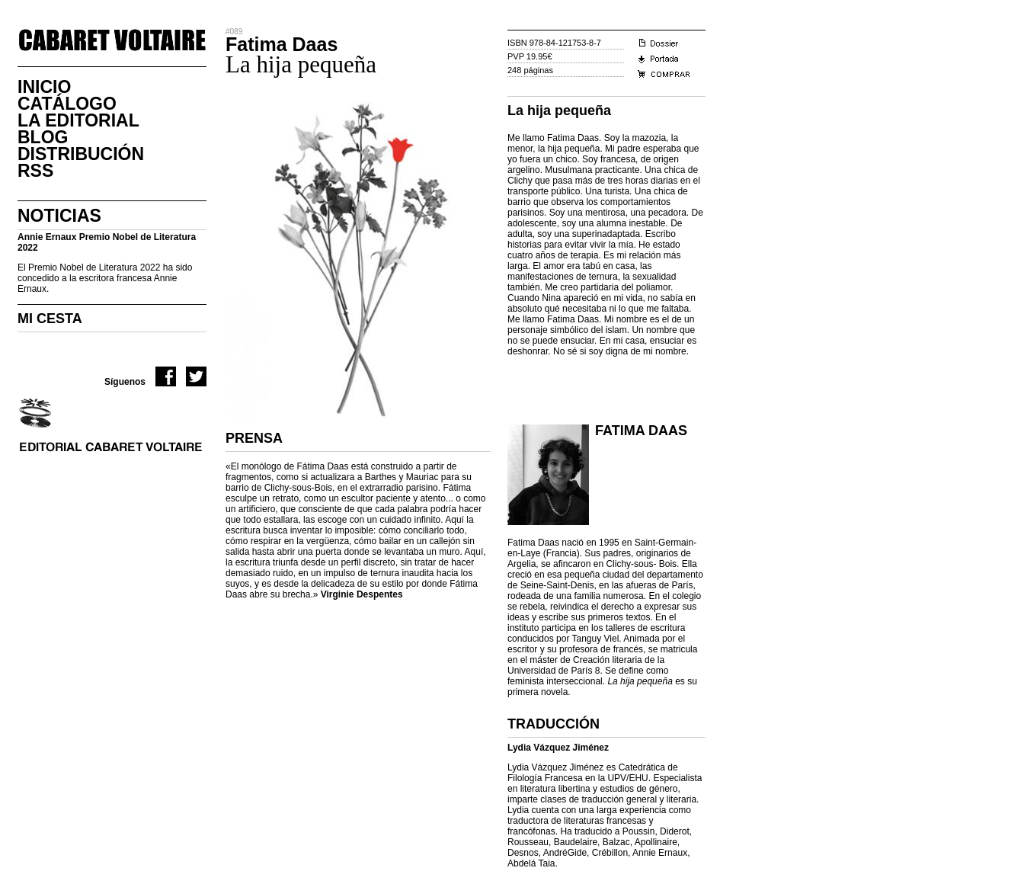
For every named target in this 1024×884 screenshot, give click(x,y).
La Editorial (78, 120)
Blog (43, 137)
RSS (35, 171)
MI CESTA (50, 318)
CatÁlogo (67, 104)
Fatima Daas (641, 430)
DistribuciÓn (81, 154)
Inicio (44, 87)
